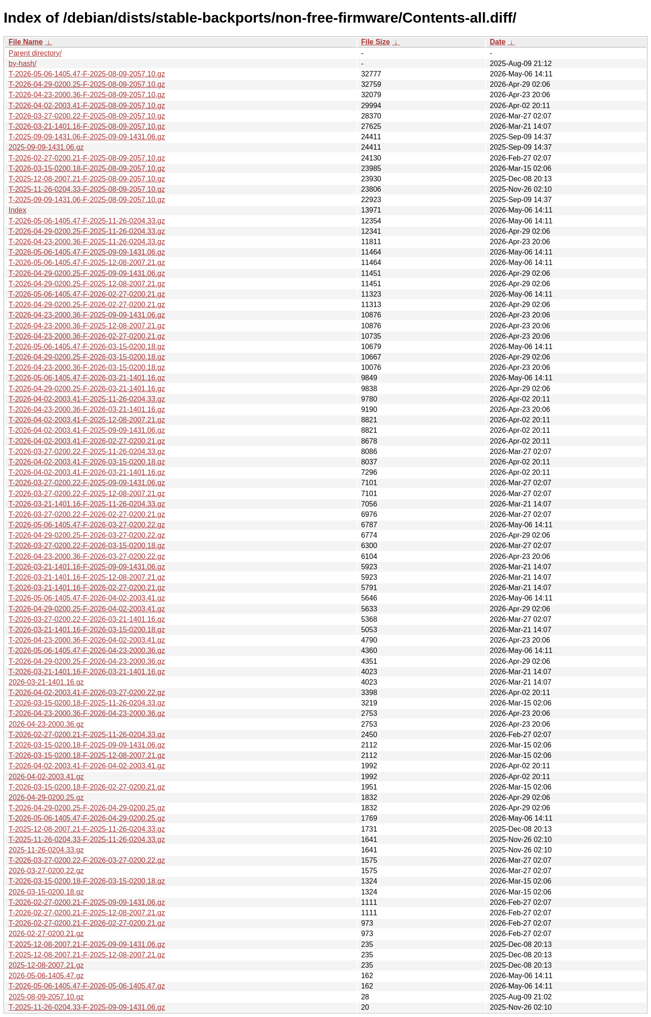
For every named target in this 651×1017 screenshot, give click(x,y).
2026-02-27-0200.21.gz (46, 933)
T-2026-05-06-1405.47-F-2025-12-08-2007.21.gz (87, 262)
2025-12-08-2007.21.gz (46, 965)
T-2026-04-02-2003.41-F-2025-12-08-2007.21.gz (87, 420)
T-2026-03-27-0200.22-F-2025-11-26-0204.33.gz (87, 451)
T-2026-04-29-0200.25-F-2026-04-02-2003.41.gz (87, 609)
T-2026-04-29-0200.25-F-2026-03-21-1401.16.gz (87, 389)
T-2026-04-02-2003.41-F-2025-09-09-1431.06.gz (87, 430)
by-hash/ (22, 63)
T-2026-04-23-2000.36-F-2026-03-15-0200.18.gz (87, 367)
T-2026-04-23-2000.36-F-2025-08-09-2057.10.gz (87, 95)
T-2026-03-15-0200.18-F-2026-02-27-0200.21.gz (87, 787)
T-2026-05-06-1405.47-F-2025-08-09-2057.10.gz (87, 74)
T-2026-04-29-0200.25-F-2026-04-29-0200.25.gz (87, 808)
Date (497, 42)
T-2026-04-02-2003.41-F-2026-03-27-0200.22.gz (87, 692)
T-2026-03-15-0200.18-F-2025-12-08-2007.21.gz (87, 755)
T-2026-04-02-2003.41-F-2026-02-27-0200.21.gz (87, 441)
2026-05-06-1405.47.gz (46, 975)
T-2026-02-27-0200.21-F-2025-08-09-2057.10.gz (87, 158)
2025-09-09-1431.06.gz (46, 147)
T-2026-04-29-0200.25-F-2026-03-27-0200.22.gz (87, 535)
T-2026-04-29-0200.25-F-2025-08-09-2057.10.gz (87, 84)
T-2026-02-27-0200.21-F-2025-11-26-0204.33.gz (87, 734)
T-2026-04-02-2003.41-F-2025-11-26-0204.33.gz (87, 399)
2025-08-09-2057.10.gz (46, 997)
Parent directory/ (35, 53)
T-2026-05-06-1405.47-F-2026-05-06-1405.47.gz (87, 986)
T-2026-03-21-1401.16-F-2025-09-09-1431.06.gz (87, 567)
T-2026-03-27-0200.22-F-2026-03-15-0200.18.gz (87, 545)
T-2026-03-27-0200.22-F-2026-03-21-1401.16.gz (87, 619)
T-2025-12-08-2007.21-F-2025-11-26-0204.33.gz (87, 829)
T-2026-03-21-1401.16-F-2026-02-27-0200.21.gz (87, 587)
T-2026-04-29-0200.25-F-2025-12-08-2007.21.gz (87, 284)
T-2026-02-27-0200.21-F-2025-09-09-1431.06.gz (87, 902)
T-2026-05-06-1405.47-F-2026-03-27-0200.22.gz (87, 525)
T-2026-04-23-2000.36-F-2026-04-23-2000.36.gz (87, 713)
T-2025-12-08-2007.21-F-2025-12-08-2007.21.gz (87, 955)
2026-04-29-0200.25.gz (46, 797)
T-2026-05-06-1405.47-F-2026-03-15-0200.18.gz (87, 346)
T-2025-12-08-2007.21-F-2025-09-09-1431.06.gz (87, 944)
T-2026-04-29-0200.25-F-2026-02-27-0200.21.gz (87, 304)
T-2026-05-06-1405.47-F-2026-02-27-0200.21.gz (87, 294)
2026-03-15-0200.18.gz (46, 892)
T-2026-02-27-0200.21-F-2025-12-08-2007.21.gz (87, 913)
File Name (26, 42)
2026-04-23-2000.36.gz (46, 724)
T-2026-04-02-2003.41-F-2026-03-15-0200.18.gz (87, 462)
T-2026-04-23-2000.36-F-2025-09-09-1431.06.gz (87, 315)
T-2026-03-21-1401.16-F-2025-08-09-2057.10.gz (87, 126)
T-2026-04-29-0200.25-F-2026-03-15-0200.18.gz (87, 357)
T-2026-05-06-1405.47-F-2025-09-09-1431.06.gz (87, 252)
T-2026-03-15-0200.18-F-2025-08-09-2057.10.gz (87, 168)
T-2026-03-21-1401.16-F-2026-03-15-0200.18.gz (87, 630)
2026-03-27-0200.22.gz (46, 871)
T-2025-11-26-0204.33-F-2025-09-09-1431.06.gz (87, 1007)
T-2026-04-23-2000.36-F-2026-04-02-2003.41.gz (87, 640)
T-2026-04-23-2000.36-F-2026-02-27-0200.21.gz (87, 336)
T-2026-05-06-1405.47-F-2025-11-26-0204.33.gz (87, 221)
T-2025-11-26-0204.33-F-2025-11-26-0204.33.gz (87, 839)
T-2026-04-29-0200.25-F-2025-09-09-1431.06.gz (87, 273)
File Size (375, 42)
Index (17, 210)
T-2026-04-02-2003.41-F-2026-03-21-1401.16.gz (87, 472)
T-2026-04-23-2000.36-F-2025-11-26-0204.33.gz (87, 242)
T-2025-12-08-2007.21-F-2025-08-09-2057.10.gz (87, 179)
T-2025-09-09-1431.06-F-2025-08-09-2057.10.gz (87, 199)
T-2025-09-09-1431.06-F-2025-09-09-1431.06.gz (87, 137)
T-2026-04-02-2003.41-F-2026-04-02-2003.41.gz (87, 766)
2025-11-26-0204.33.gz (46, 850)
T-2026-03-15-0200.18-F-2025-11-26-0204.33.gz (87, 703)
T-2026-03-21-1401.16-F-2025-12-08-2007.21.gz (87, 577)
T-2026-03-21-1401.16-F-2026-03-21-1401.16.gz (87, 672)
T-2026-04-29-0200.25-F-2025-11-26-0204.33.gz (87, 231)
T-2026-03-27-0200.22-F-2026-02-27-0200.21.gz (87, 514)
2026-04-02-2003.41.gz (46, 776)
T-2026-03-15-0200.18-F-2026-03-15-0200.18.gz (87, 881)
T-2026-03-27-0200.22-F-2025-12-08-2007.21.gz (87, 493)
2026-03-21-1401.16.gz (46, 682)
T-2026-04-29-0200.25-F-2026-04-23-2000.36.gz (87, 661)
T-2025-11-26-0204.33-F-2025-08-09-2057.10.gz (87, 189)
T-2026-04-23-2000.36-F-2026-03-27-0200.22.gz (87, 556)
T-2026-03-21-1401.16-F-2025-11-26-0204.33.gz (87, 504)
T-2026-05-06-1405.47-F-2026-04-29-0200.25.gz (87, 818)
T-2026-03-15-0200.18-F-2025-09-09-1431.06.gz (87, 745)
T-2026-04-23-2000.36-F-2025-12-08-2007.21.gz (87, 326)
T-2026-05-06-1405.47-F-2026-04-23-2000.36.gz (87, 650)
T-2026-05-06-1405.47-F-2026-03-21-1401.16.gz (87, 378)
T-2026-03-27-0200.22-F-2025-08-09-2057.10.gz (87, 116)
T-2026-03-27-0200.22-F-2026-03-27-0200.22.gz (87, 860)
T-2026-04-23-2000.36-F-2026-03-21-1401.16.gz (87, 409)
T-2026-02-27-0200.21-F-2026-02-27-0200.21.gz (87, 923)
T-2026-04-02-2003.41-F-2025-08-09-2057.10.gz (87, 105)
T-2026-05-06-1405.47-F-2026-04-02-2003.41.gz (87, 598)
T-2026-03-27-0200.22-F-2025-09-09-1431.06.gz (87, 483)
